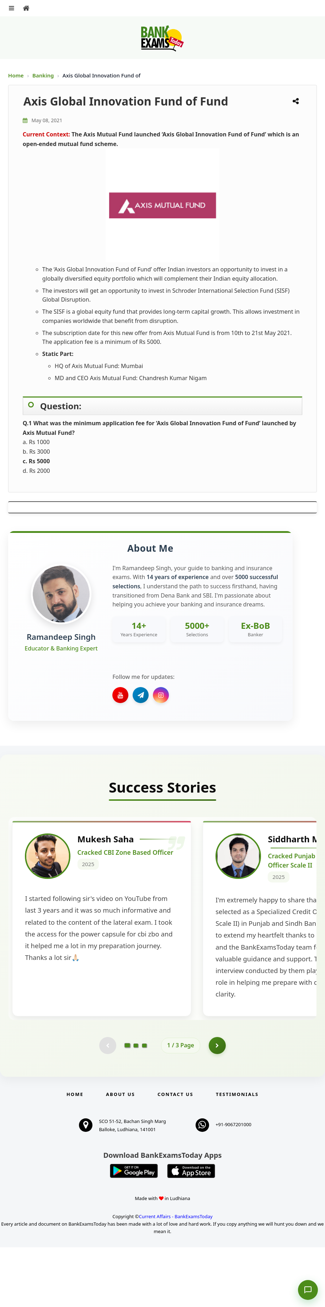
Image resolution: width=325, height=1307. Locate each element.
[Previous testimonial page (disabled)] (107, 1105)
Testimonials (237, 1154)
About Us (120, 1154)
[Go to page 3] (144, 1105)
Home (16, 75)
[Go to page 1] (127, 1104)
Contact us (175, 1154)
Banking (43, 75)
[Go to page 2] (135, 1105)
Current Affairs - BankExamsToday (175, 1276)
